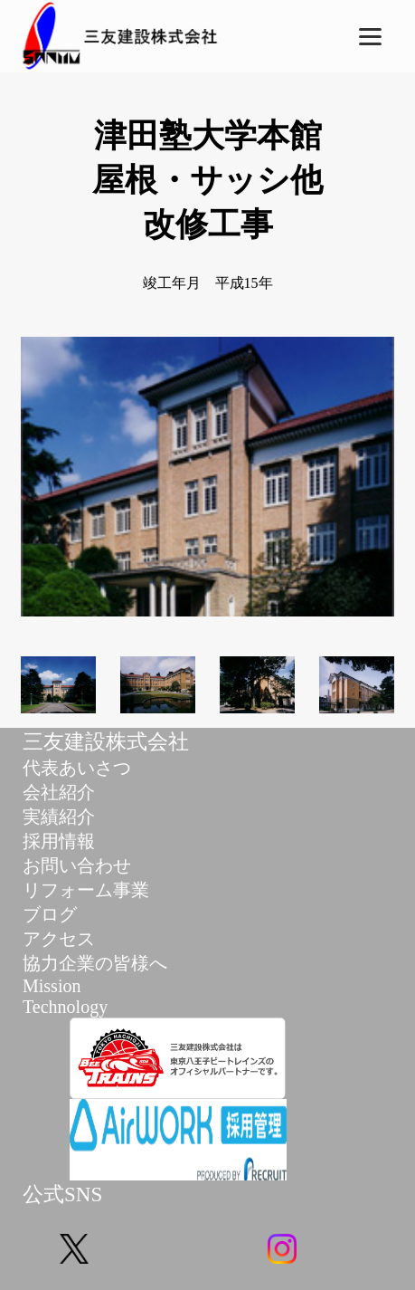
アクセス (59, 939)
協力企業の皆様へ (95, 963)
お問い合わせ (77, 865)
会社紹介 (59, 792)
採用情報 (59, 841)
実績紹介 (59, 817)
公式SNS (62, 1194)
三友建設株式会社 (106, 742)
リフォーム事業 (86, 890)
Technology (65, 1007)
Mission (51, 986)
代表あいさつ (77, 768)
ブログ (50, 914)
